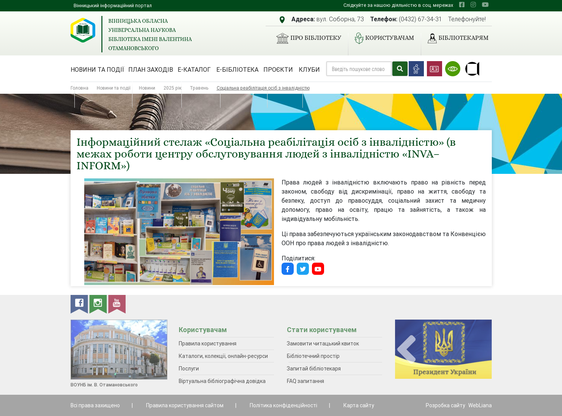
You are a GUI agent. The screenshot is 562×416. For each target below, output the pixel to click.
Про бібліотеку (305, 38)
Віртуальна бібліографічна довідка (222, 381)
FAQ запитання (305, 381)
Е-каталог (194, 69)
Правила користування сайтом (185, 405)
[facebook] (462, 4)
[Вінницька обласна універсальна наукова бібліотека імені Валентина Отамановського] (83, 30)
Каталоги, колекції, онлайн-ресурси (223, 356)
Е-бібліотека (237, 69)
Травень (199, 88)
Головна (79, 88)
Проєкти (278, 69)
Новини (147, 88)
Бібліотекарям (455, 38)
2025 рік (172, 88)
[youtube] (485, 4)
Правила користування (207, 343)
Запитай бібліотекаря (314, 368)
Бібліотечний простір (313, 356)
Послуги (189, 368)
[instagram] (473, 4)
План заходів (150, 69)
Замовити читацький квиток (323, 343)
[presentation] (406, 349)
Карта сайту (358, 405)
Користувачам (381, 38)
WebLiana (480, 405)
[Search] (359, 68)
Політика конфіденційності (283, 405)
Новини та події (97, 69)
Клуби (309, 69)
